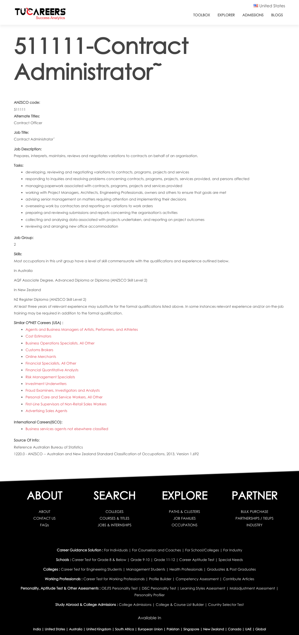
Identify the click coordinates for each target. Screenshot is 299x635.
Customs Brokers (39, 350)
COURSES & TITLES (114, 518)
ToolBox (201, 15)
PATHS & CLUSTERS (184, 511)
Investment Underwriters (46, 383)
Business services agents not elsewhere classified (67, 429)
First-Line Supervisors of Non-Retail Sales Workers (66, 404)
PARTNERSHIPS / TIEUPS (254, 518)
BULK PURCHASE (254, 511)
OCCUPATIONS (184, 525)
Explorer (226, 15)
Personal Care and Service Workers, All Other (64, 397)
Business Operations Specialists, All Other (60, 343)
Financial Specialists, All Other (51, 363)
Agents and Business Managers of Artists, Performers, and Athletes (82, 329)
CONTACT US (44, 518)
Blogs (277, 15)
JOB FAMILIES (184, 518)
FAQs (44, 525)
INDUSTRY (254, 525)
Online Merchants (41, 356)
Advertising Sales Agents (46, 411)
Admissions (253, 15)
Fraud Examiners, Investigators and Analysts (63, 390)
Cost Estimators (38, 336)
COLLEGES (115, 511)
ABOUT (44, 511)
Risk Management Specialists (50, 377)
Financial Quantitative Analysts (52, 370)
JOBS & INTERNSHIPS (114, 525)
